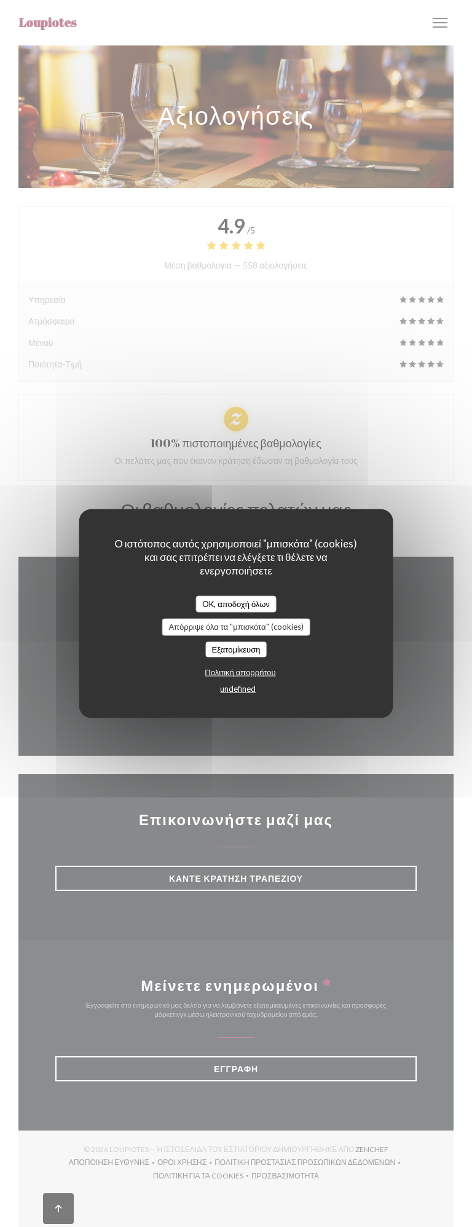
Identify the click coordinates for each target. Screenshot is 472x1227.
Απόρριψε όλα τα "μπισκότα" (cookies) (235, 627)
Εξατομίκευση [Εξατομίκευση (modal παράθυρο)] (236, 649)
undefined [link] (238, 689)
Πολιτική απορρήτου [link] (240, 672)
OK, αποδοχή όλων (236, 603)
